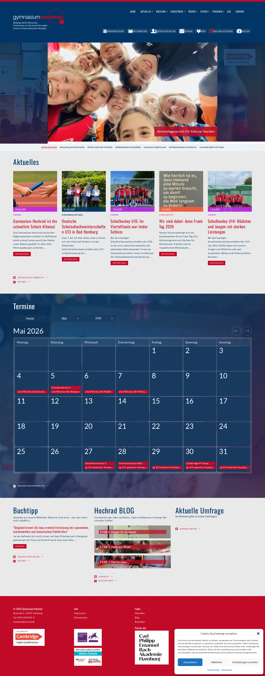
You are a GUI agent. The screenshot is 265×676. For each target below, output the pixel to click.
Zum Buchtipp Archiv (28, 556)
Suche (249, 11)
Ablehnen (216, 662)
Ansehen (19, 546)
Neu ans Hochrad (230, 31)
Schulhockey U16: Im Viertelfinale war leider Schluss (129, 226)
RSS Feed (21, 281)
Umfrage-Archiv (188, 528)
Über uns (161, 11)
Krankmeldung (148, 31)
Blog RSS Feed (106, 580)
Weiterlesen (22, 254)
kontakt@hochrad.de (24, 621)
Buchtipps (140, 621)
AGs (229, 11)
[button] (258, 633)
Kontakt (240, 11)
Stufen (204, 11)
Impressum (226, 669)
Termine (204, 31)
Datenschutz (213, 669)
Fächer (192, 11)
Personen (217, 11)
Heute (30, 318)
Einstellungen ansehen (245, 662)
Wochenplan (167, 31)
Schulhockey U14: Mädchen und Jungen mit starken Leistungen (229, 226)
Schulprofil (177, 11)
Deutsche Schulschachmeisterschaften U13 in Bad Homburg (83, 226)
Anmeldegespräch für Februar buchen (185, 131)
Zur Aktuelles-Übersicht (30, 277)
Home (133, 11)
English (248, 31)
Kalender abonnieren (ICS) (31, 485)
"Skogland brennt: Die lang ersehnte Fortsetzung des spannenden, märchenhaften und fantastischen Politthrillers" (51, 529)
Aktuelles (145, 11)
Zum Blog (104, 576)
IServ (214, 31)
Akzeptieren (190, 662)
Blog (137, 617)
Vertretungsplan (187, 31)
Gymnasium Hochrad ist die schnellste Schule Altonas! (35, 223)
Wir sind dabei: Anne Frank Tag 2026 (181, 223)
